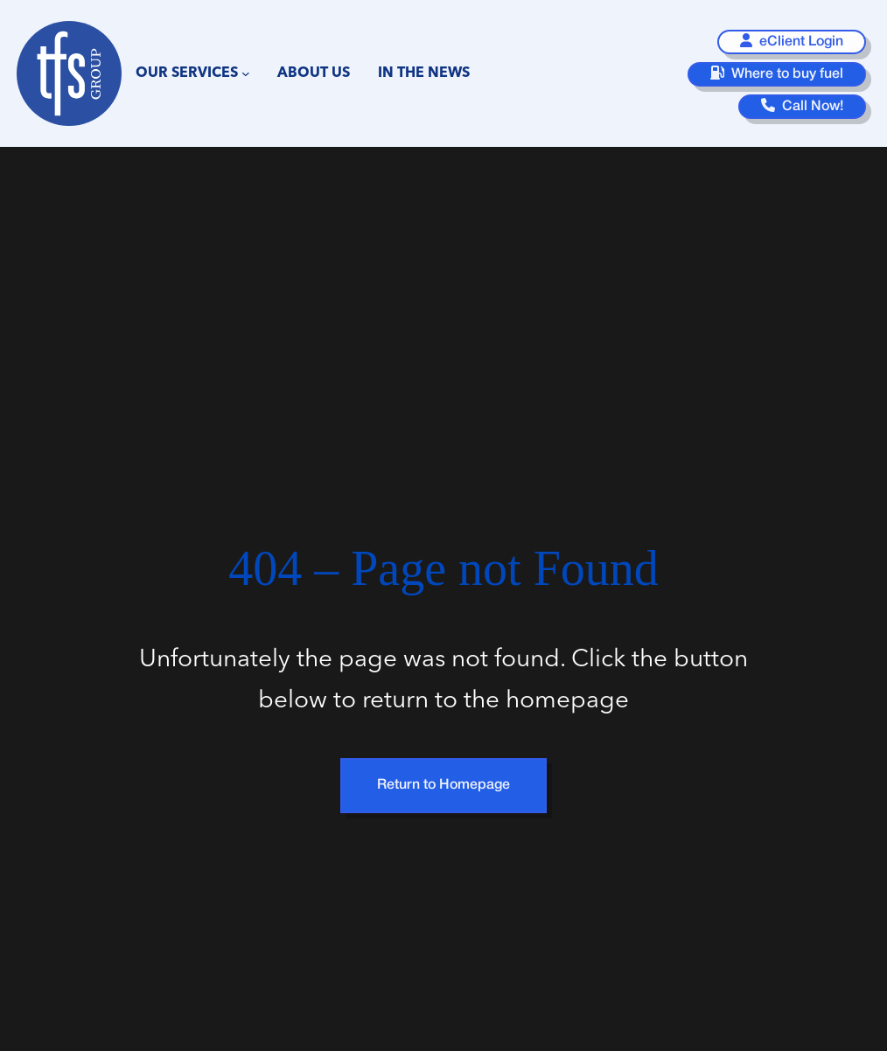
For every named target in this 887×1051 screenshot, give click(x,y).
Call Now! (802, 105)
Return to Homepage (443, 785)
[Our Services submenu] (245, 73)
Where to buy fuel (776, 73)
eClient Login (791, 40)
